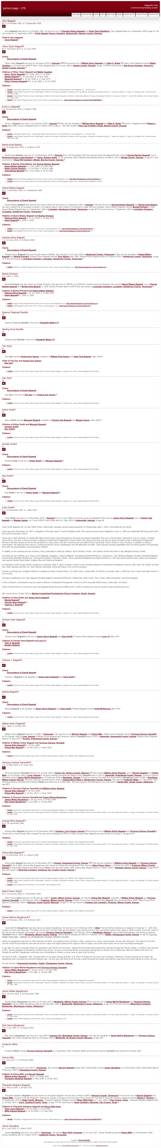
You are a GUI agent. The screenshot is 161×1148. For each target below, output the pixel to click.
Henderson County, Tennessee (100, 254)
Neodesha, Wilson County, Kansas (41, 935)
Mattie (45, 72)
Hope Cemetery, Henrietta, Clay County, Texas (95, 1102)
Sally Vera (82, 357)
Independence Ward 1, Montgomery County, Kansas (87, 780)
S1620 (10, 92)
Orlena (96, 734)
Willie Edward (15, 1111)
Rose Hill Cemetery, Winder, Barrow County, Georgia (38, 160)
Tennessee (48, 734)
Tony (63, 257)
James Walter (16, 800)
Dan (8, 363)
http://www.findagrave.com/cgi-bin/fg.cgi (84, 179)
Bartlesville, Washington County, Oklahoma (82, 1004)
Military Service (129, 14)
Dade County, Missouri (32, 1100)
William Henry (92, 63)
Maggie (83, 420)
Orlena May (14, 748)
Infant (11, 220)
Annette (11, 427)
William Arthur (115, 773)
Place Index (111, 14)
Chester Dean (15, 602)
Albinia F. (145, 1098)
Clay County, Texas (119, 1100)
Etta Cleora (15, 802)
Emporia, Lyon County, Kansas (70, 831)
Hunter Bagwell (84, 1140)
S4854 (10, 303)
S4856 (10, 267)
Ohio (97, 928)
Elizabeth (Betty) (49, 323)
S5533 (10, 100)
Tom (28, 395)
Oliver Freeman (16, 81)
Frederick (131, 780)
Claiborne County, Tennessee (53, 1135)
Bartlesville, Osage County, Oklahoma (135, 782)
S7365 (10, 181)
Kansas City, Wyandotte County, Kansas (69, 1036)
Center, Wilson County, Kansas (65, 898)
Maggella (13, 79)
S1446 (10, 885)
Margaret (32, 420)
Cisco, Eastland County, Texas (33, 1102)
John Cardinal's (67, 1145)
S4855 (10, 231)
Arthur (35, 461)
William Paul (60, 357)
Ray (9, 429)
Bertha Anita (148, 205)
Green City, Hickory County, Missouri (72, 773)
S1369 (10, 371)
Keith (103, 709)
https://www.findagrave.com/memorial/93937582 (82, 1119)
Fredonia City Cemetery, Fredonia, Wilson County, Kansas (112, 902)
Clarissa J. (13, 605)
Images (119, 14)
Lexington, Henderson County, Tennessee (67, 209)
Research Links (154, 14)
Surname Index (87, 14)
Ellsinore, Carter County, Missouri (43, 902)
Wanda (12, 600)
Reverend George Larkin (17, 158)
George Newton (138, 155)
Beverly (79, 734)
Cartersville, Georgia (85, 520)
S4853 (10, 229)
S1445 (10, 1019)
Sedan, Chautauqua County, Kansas (122, 935)
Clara (67, 637)
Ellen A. (113, 63)
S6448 (10, 1119)
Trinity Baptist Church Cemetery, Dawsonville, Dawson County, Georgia (68, 33)
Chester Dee (61, 420)
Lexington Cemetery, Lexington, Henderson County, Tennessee (52, 259)
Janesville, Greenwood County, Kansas (118, 736)
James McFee (29, 778)
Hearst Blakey (15, 166)
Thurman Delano (73, 31)
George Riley (15, 745)
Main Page (76, 14)
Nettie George (15, 169)
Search (96, 14)
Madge (12, 77)
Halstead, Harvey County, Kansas (130, 868)
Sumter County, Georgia (84, 66)
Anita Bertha (14, 171)
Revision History (141, 14)
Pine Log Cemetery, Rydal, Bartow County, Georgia (102, 126)
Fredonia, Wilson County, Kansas (56, 900)
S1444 (10, 812)
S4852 (10, 179)
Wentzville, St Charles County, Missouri (74, 1038)
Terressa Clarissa (143, 734)
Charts (103, 14)
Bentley (12, 645)
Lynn (106, 637)
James (112, 1068)
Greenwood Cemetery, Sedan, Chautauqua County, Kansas (45, 963)
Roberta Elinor (15, 218)
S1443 (10, 756)
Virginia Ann (29, 357)
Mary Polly (72, 1133)
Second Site (74, 1145)
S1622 (10, 96)
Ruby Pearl (99, 31)
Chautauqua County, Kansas (32, 1070)
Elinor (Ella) (85, 1100)
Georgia (55, 63)
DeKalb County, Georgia (132, 158)
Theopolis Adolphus (18, 1079)
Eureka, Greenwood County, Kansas (40, 739)
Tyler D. (12, 643)
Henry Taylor (15, 74)
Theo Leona (14, 1109)
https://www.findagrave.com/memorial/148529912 (82, 100)
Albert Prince (101, 865)
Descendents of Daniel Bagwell (21, 59)
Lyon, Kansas (28, 736)
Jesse (11, 40)
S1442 (10, 90)
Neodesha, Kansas (71, 778)
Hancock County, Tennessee (104, 1096)
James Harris (123, 518)
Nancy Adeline (47, 158)
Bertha (140, 207)
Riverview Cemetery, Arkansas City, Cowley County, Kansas (46, 870)
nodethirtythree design (102, 1145)
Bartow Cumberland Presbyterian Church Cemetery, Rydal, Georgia (63, 593)
